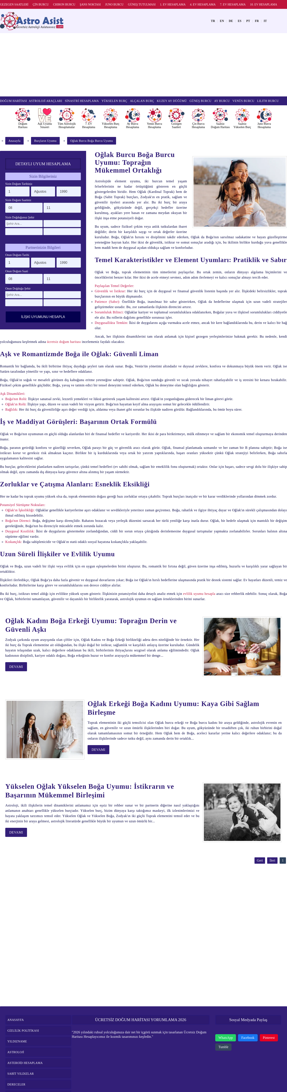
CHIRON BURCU (64, 4)
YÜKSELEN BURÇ (114, 101)
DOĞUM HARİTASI (13, 101)
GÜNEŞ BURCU (200, 101)
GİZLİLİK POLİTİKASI (23, 1030)
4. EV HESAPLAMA (202, 4)
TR (213, 21)
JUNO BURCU (114, 4)
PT (248, 21)
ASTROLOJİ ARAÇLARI (45, 101)
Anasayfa (14, 140)
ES (239, 21)
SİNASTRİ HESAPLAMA (82, 101)
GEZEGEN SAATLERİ (14, 4)
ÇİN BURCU (41, 4)
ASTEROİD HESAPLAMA (25, 1063)
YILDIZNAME (17, 1041)
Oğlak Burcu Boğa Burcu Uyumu (91, 140)
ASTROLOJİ (15, 1052)
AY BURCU (222, 101)
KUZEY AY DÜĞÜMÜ (172, 101)
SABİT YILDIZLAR (20, 1073)
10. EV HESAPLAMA (263, 4)
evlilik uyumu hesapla (199, 593)
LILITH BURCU (268, 101)
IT (265, 21)
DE (231, 21)
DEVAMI (16, 666)
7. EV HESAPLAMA (232, 4)
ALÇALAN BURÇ (142, 101)
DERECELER (16, 1084)
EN (222, 21)
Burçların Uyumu (45, 140)
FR (257, 21)
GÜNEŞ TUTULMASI (142, 4)
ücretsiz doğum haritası (64, 342)
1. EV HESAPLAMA (172, 4)
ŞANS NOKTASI (90, 4)
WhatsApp (225, 1037)
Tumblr (223, 1047)
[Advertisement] (143, 64)
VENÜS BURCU (244, 101)
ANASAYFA (15, 1020)
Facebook (247, 1037)
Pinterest (269, 1037)
